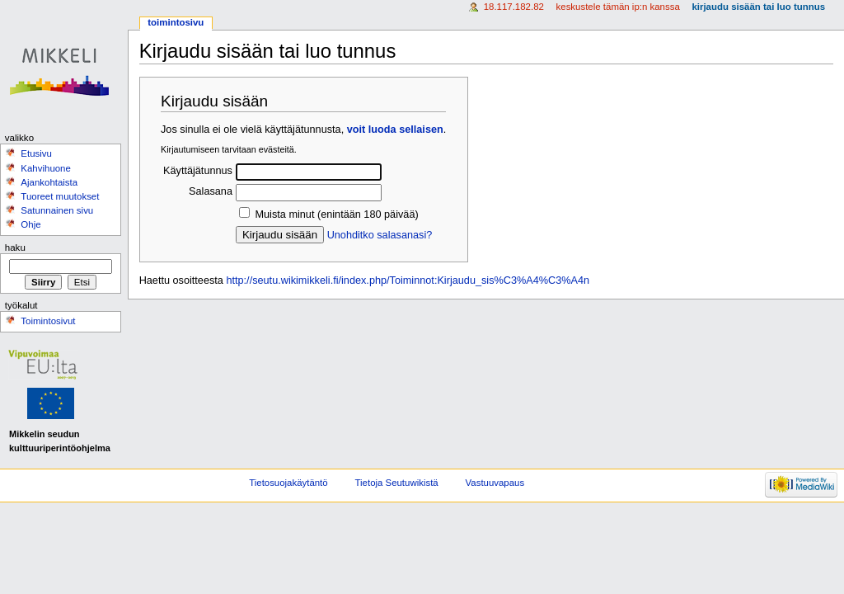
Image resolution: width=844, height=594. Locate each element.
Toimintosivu (176, 22)
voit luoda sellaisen (395, 129)
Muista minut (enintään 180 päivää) (336, 214)
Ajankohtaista (49, 182)
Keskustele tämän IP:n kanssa (618, 7)
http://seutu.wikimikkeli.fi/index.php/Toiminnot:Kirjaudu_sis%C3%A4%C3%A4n (407, 280)
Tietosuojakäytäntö (288, 483)
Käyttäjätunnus (197, 171)
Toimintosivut (48, 321)
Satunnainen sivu (57, 210)
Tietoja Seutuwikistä (396, 483)
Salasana (210, 191)
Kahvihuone (46, 168)
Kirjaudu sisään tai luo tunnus (758, 7)
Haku (15, 247)
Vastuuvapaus (495, 483)
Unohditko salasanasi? (380, 235)
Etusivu (36, 153)
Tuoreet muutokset (60, 196)
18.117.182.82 (514, 7)
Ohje (30, 224)
